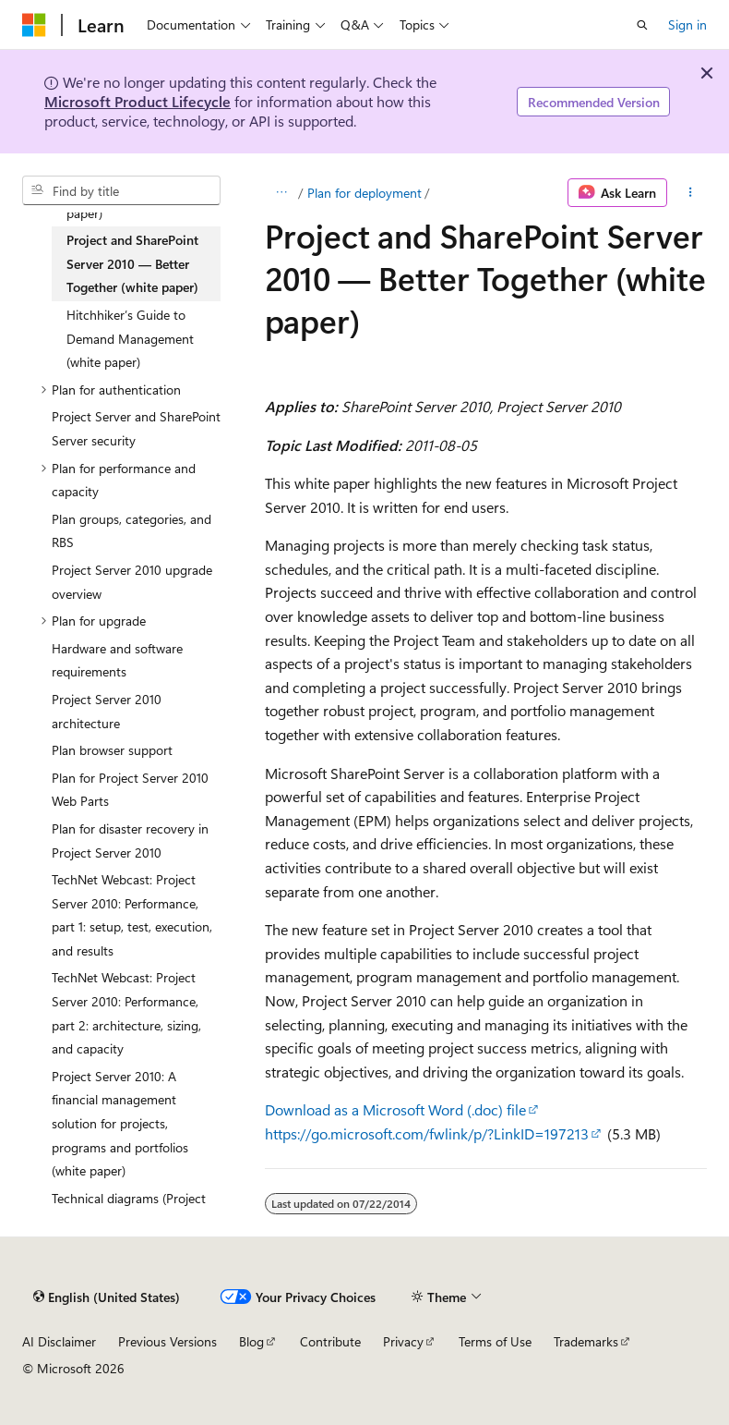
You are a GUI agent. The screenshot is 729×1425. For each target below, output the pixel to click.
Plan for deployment (364, 192)
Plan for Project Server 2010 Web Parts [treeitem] (130, 789)
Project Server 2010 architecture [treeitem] (106, 711)
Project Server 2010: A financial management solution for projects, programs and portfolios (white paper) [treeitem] (120, 1123)
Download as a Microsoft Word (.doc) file (395, 1109)
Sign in (687, 24)
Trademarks (586, 1341)
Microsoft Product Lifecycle (137, 101)
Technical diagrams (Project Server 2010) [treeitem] (129, 1210)
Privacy (403, 1341)
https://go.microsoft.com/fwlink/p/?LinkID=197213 (427, 1133)
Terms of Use (495, 1341)
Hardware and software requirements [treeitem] (117, 660)
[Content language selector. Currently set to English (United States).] (106, 1296)
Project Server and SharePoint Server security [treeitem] (136, 428)
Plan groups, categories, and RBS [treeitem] (131, 531)
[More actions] (691, 193)
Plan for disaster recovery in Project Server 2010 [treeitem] (130, 840)
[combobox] (121, 190)
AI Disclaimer (59, 1341)
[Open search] (642, 25)
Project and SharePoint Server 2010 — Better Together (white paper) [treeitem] (132, 263)
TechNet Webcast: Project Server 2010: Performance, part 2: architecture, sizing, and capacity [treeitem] (126, 1012)
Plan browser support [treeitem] (112, 750)
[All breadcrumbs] (281, 193)
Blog (251, 1341)
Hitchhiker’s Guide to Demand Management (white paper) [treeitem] (130, 338)
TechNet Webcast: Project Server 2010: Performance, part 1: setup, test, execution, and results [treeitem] (132, 915)
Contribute (330, 1341)
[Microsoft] (34, 25)
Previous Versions (167, 1341)
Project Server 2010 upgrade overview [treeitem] (132, 582)
